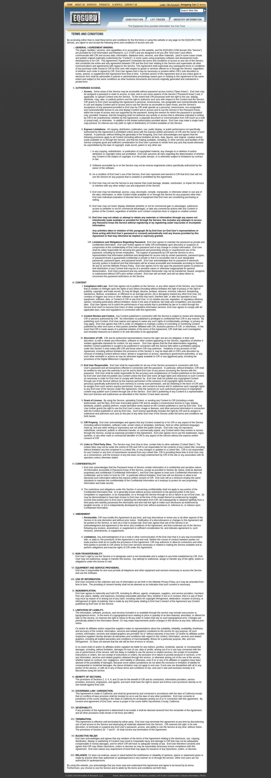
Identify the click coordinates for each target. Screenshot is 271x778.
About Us (124, 775)
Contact (151, 775)
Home (115, 775)
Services (133, 775)
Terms (203, 775)
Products (143, 775)
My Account (173, 4)
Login (162, 4)
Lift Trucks (161, 775)
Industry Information (189, 775)
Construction (173, 775)
